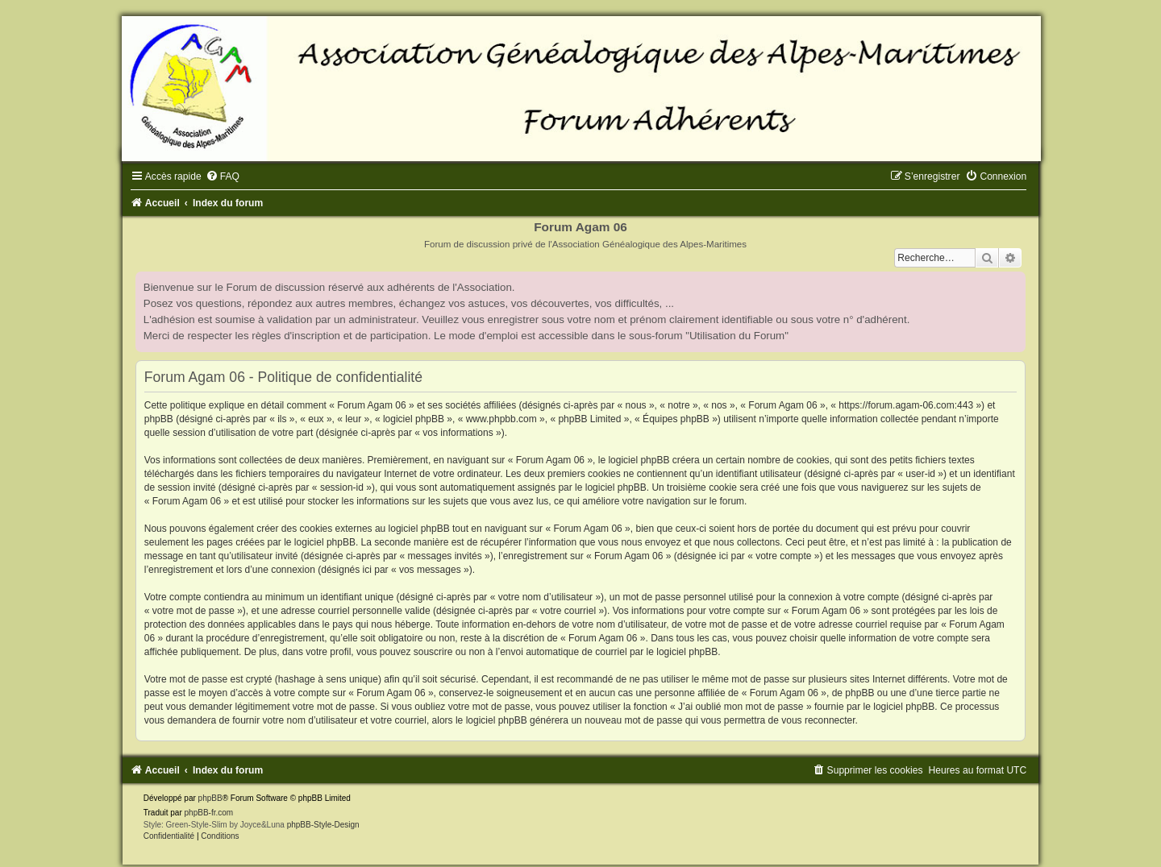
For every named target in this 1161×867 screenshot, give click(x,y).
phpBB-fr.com (209, 812)
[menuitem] (222, 176)
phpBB (210, 798)
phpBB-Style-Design (323, 824)
